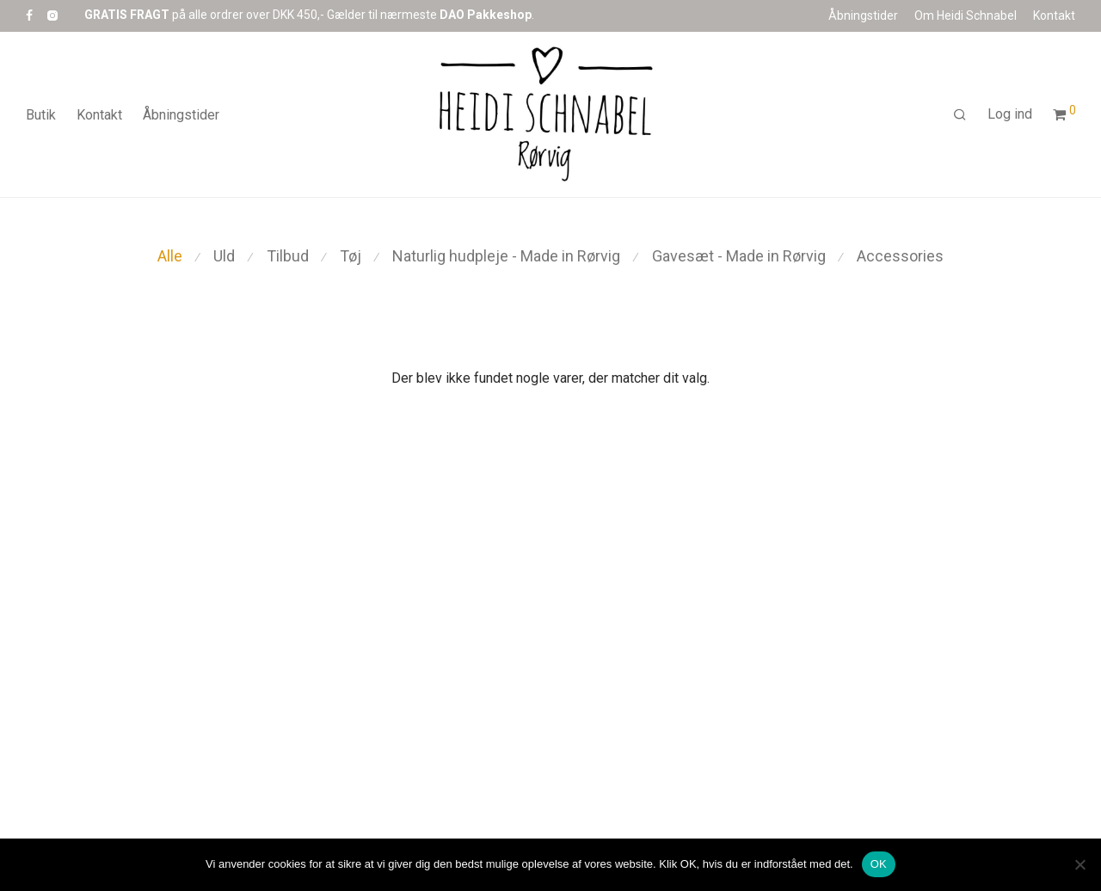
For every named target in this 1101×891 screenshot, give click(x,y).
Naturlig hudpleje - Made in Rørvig (506, 256)
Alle (169, 256)
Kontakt (1054, 15)
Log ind (1009, 114)
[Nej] (1079, 864)
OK (878, 863)
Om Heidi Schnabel (965, 15)
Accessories (900, 256)
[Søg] (960, 115)
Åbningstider (863, 15)
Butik (41, 115)
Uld (224, 256)
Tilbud (288, 256)
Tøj (350, 256)
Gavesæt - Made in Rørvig (739, 256)
